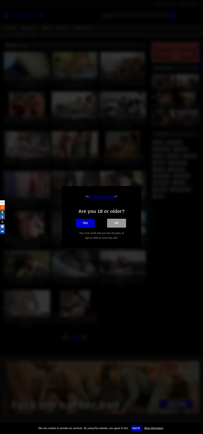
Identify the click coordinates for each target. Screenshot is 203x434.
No (116, 223)
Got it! (136, 428)
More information (153, 428)
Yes (85, 223)
